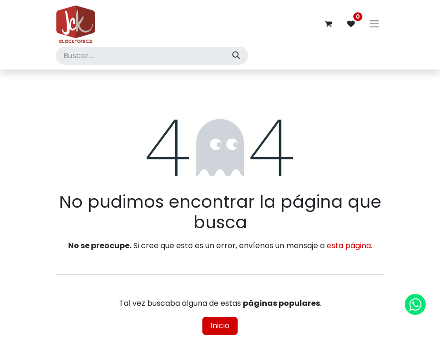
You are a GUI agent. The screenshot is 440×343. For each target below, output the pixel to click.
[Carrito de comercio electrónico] (328, 23)
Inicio (220, 325)
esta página (349, 245)
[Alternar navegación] (374, 24)
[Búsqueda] (236, 56)
